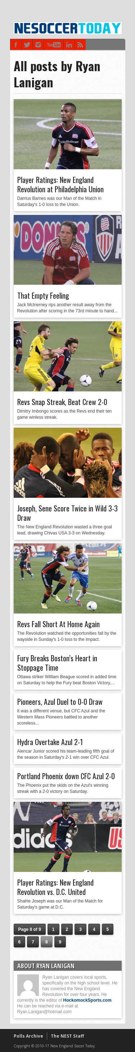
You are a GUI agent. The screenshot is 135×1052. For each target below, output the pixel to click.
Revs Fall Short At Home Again (58, 624)
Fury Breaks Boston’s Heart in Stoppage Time (57, 663)
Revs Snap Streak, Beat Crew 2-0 (62, 401)
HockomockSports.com (87, 1000)
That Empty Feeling (43, 295)
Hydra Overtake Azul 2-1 (50, 741)
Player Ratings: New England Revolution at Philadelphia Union (60, 184)
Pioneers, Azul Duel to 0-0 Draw (60, 701)
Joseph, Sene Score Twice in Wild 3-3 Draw (67, 513)
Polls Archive (28, 1036)
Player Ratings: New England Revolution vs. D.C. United (55, 887)
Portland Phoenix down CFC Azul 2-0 (66, 776)
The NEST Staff (67, 1036)
